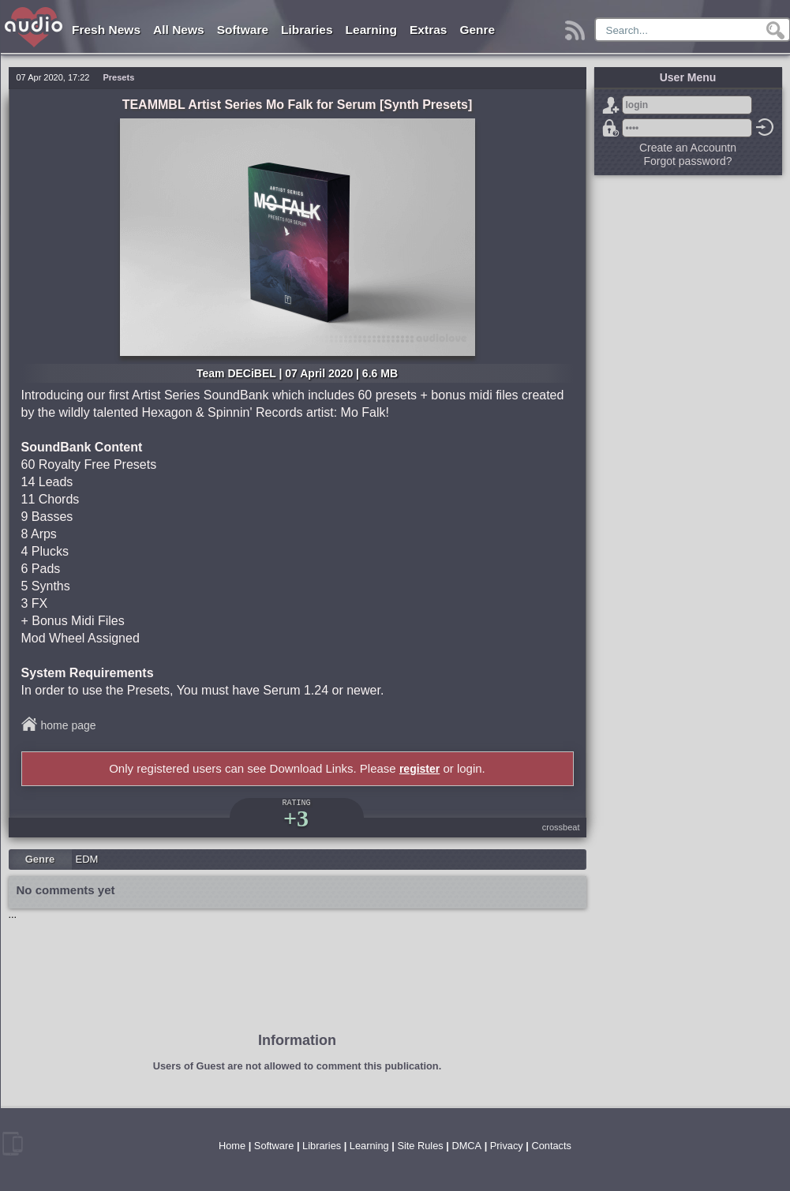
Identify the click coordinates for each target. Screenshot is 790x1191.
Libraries (306, 29)
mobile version (12, 1143)
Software (242, 29)
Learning (371, 29)
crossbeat (561, 827)
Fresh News (106, 29)
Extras (428, 29)
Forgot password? (611, 128)
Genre (477, 29)
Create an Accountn (687, 147)
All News (178, 29)
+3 (296, 818)
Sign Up (611, 105)
